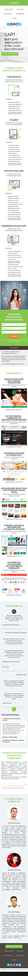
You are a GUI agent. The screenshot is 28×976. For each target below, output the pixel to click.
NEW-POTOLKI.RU (18, 482)
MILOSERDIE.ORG (18, 519)
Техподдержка (20, 14)
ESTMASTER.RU (18, 409)
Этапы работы (7, 14)
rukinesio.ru (10, 937)
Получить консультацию (9, 54)
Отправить (14, 336)
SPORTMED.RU (18, 595)
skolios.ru (19, 937)
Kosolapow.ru (11, 969)
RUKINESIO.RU (18, 447)
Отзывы (14, 18)
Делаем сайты (8, 9)
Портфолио (20, 9)
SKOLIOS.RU (18, 556)
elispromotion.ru (16, 886)
